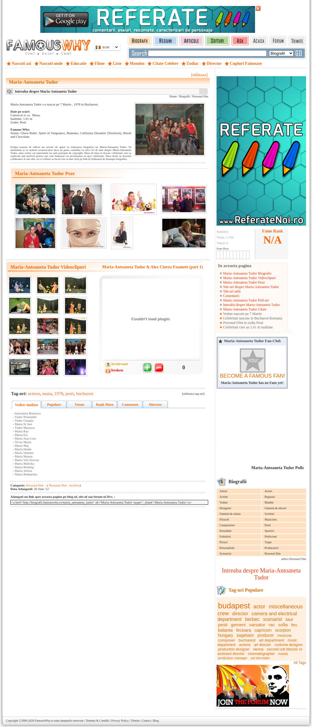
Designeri (225, 508)
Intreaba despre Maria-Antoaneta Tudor (251, 305)
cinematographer (261, 654)
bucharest (247, 640)
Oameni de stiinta (230, 513)
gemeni (238, 624)
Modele (269, 502)
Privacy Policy (120, 720)
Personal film (273, 553)
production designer (233, 649)
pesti (223, 624)
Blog (156, 720)
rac (272, 624)
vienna (258, 649)
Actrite (224, 496)
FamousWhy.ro (44, 720)
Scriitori (269, 513)
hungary (225, 635)
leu (294, 624)
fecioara (243, 630)
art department (271, 640)
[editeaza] (199, 75)
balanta (225, 630)
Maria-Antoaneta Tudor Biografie (246, 273)
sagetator (245, 635)
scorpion (283, 630)
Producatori (272, 548)
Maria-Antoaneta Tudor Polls (277, 468)
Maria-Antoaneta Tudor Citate (244, 309)
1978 (58, 393)
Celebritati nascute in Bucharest (246, 318)
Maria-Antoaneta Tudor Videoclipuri (249, 278)
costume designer (288, 645)
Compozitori (227, 525)
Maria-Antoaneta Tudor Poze (243, 282)
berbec (252, 619)
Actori (268, 491)
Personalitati (227, 548)
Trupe (268, 542)
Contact (146, 720)
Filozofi (224, 519)
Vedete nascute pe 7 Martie (242, 314)
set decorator (260, 658)
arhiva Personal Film (293, 559)
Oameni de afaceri (275, 508)
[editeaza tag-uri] (193, 393)
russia (283, 654)
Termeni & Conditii (97, 720)
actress (245, 645)
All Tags (300, 663)
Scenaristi (225, 553)
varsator (257, 624)
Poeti (268, 525)
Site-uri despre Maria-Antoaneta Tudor (250, 287)
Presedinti (225, 530)
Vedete (224, 502)
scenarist (272, 619)
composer (226, 640)
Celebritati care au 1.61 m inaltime (247, 327)
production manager (232, 658)
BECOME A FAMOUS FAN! (252, 376)
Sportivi (269, 530)
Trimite (135, 720)
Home (173, 96)
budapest (234, 605)
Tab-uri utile (231, 291)
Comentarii (230, 296)
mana (47, 393)
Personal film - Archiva (64, 485)
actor (259, 607)
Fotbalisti (225, 536)
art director (262, 645)
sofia (283, 624)
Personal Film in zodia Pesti (242, 323)
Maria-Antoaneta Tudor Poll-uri (245, 300)
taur (289, 619)
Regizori (270, 496)
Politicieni (271, 536)
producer (265, 635)
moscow (284, 635)
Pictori (224, 542)
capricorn (263, 630)
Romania (275, 318)
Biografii (184, 96)
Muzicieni (271, 519)
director (240, 613)
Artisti (223, 491)
